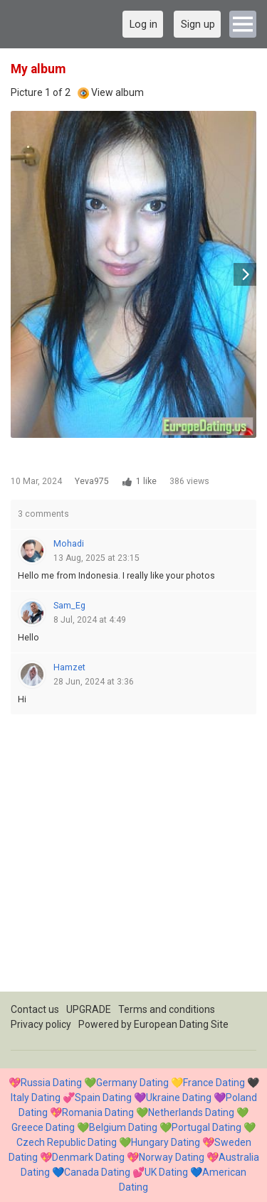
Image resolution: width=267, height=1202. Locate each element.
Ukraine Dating (178, 1097)
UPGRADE (88, 1009)
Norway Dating (171, 1157)
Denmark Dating (88, 1157)
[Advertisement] (133, 858)
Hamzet (69, 667)
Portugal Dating (206, 1127)
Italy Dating (36, 1097)
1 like (146, 481)
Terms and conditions (166, 1009)
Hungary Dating (165, 1142)
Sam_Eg (69, 606)
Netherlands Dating (191, 1112)
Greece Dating (43, 1127)
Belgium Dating (123, 1127)
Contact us (35, 1009)
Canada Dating (97, 1172)
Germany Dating (132, 1082)
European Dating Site (181, 1024)
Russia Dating (51, 1082)
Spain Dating (103, 1097)
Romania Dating (98, 1112)
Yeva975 (92, 481)
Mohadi (68, 544)
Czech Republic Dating (66, 1142)
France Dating (214, 1082)
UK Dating (166, 1172)
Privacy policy (41, 1024)
